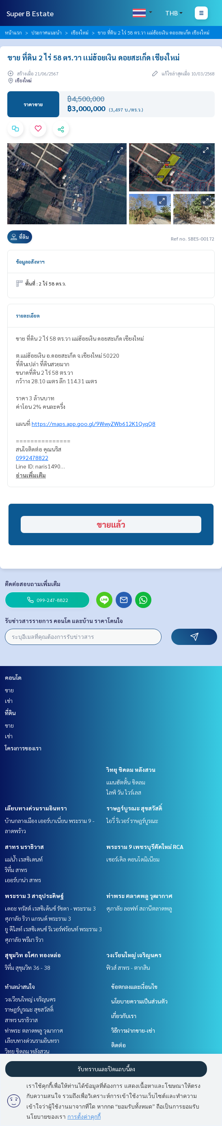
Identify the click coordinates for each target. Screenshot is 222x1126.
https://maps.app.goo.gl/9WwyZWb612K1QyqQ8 (93, 423)
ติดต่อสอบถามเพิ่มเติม (32, 583)
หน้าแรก (13, 32)
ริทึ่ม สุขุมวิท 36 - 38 (27, 967)
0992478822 (32, 457)
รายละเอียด (28, 315)
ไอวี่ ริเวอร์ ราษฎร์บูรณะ (132, 820)
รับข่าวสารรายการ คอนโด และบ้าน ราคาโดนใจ (64, 620)
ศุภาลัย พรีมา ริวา (24, 939)
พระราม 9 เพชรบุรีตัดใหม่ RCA (144, 846)
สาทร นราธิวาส (24, 846)
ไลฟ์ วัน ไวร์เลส (123, 792)
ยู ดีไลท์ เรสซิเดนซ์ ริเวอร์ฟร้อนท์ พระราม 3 (53, 929)
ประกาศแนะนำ (46, 32)
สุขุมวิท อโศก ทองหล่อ (33, 954)
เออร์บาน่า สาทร (23, 879)
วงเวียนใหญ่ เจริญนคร (134, 954)
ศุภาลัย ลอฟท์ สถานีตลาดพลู (139, 908)
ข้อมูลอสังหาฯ (30, 261)
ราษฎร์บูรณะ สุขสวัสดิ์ (134, 808)
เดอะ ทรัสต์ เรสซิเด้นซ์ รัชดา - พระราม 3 (50, 908)
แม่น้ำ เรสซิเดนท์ (24, 859)
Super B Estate (30, 13)
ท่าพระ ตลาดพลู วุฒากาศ (139, 895)
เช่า (9, 700)
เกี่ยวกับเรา (123, 1015)
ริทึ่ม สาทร (16, 869)
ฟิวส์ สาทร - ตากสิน (128, 967)
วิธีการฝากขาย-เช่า (133, 1030)
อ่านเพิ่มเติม (31, 475)
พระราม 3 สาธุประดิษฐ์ (34, 895)
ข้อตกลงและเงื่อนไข (134, 986)
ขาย (9, 690)
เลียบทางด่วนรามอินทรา (36, 808)
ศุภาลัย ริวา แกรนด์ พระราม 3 (38, 918)
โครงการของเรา (23, 748)
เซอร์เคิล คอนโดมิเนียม (132, 859)
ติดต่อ (118, 1045)
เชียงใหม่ (79, 32)
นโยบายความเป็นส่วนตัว (139, 1001)
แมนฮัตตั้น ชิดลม (125, 782)
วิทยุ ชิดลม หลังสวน (130, 769)
